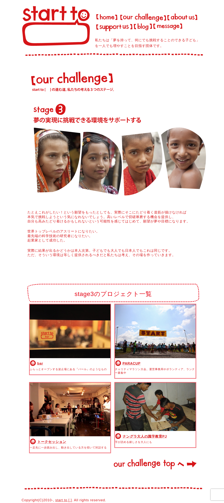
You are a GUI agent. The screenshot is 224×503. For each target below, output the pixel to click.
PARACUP (132, 363)
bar (40, 363)
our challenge (143, 16)
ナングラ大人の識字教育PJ (145, 436)
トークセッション (51, 442)
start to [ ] (63, 500)
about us (183, 16)
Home (107, 16)
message (168, 26)
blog (142, 26)
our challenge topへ (155, 465)
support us (114, 26)
